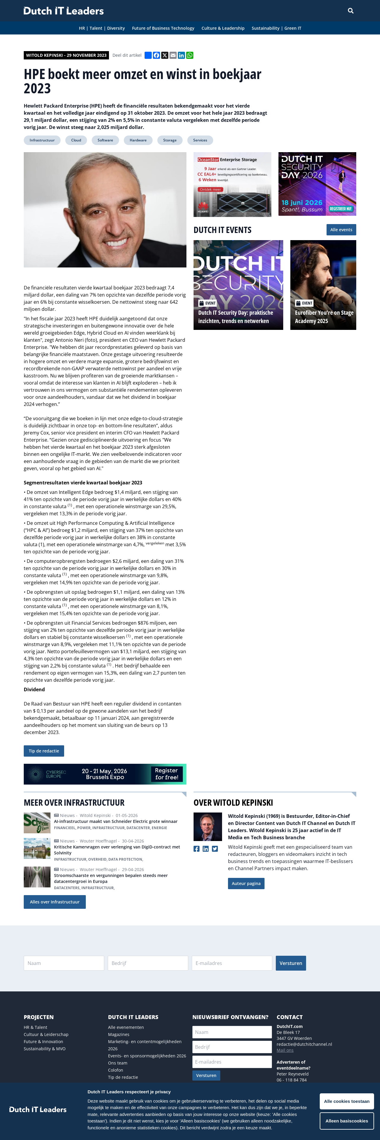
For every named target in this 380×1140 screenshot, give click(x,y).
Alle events (341, 229)
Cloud (76, 140)
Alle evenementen (126, 1027)
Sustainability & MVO (45, 1048)
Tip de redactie (44, 751)
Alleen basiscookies (347, 1120)
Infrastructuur (42, 140)
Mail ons (285, 1050)
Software (105, 140)
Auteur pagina (246, 883)
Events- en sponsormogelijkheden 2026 (147, 1056)
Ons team (117, 1063)
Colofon (115, 1070)
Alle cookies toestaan (347, 1101)
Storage (170, 140)
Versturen (291, 963)
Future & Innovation (43, 1041)
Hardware (138, 140)
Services (200, 140)
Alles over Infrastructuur (55, 902)
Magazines (118, 1034)
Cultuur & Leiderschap (46, 1034)
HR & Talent (35, 1027)
